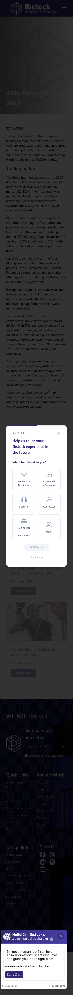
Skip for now (36, 557)
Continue (37, 547)
